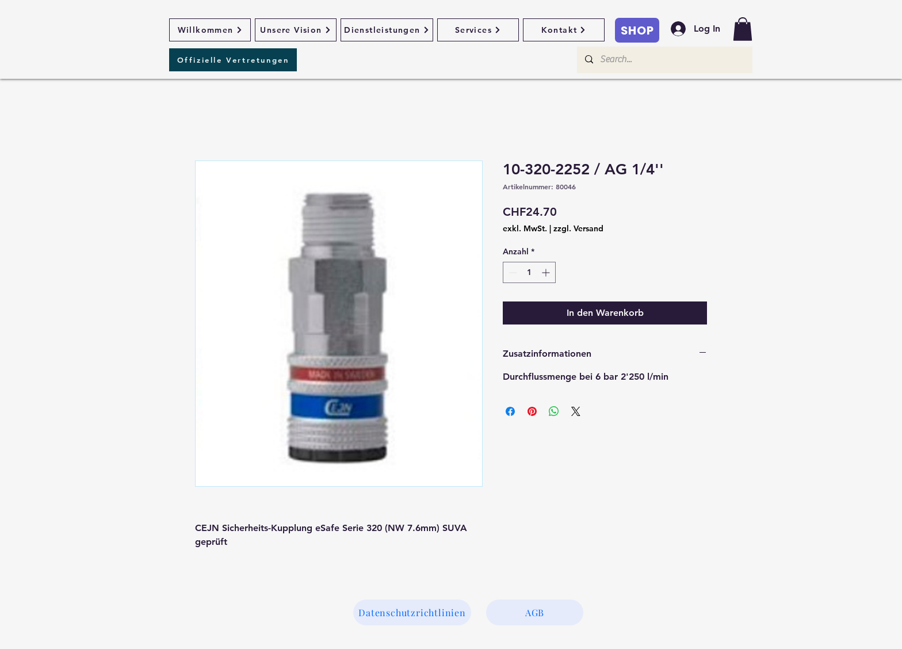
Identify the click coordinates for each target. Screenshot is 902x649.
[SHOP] (637, 30)
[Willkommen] (210, 29)
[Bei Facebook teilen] (510, 411)
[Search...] (664, 60)
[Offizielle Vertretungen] (233, 59)
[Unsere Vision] (296, 29)
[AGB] (534, 612)
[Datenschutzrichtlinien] (412, 612)
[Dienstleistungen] (387, 29)
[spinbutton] (529, 272)
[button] (742, 29)
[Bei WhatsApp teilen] (554, 411)
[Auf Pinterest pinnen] (532, 411)
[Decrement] (511, 272)
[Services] (478, 29)
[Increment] (547, 272)
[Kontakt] (564, 29)
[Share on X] (576, 411)
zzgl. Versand (578, 228)
